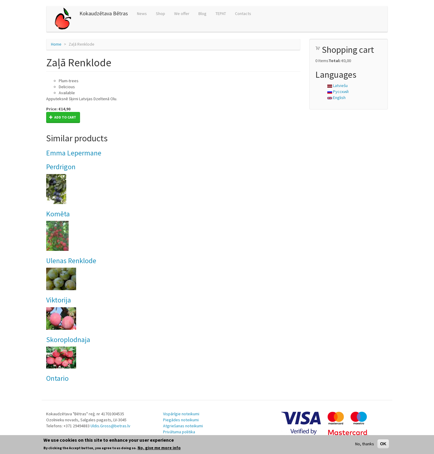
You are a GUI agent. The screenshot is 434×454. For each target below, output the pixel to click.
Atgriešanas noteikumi (183, 425)
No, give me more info (159, 447)
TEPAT (221, 13)
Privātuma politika (179, 431)
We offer (181, 13)
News (142, 13)
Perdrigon (61, 166)
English (336, 97)
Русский (338, 91)
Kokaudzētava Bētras (103, 13)
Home (56, 44)
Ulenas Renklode (71, 260)
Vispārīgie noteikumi (181, 413)
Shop (160, 13)
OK (383, 443)
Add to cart (62, 117)
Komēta (58, 213)
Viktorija (58, 300)
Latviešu (337, 85)
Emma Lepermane (73, 153)
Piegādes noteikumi (181, 419)
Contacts (243, 13)
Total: (334, 60)
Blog (202, 13)
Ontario (57, 378)
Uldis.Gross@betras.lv (110, 425)
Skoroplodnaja (68, 339)
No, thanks (364, 443)
